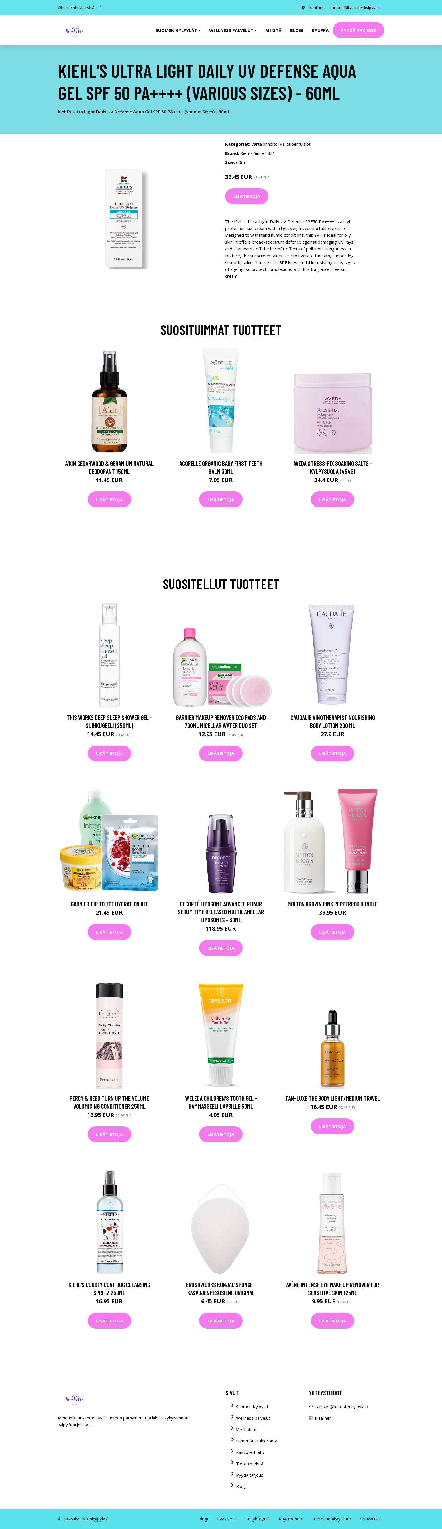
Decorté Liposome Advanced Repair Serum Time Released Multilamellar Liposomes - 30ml (221, 911)
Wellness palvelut (253, 1418)
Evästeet (226, 1519)
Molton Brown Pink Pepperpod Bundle (333, 903)
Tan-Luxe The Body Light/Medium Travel (332, 1098)
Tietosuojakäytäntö (332, 1519)
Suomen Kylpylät (252, 1406)
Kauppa (320, 30)
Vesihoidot (246, 1429)
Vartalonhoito (264, 144)
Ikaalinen (316, 7)
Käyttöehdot (291, 1519)
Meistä (273, 30)
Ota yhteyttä (257, 1519)
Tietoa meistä (249, 1463)
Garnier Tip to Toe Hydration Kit (109, 903)
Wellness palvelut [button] (231, 30)
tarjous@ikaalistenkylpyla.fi (355, 7)
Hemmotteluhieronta (256, 1441)
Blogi (296, 30)
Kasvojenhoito (250, 1452)
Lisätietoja (246, 196)
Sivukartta (370, 1519)
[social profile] (100, 7)
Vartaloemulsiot (295, 144)
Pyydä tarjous (358, 30)
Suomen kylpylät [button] (176, 30)
